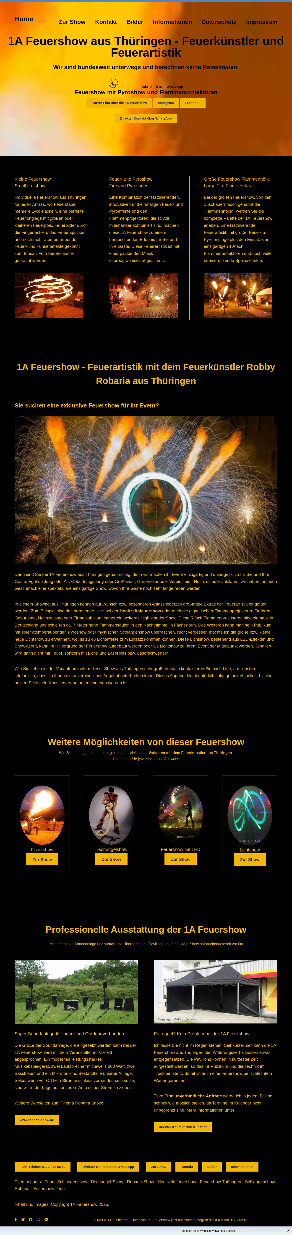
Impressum (261, 22)
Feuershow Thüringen (220, 1181)
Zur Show (72, 22)
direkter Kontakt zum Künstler (183, 1127)
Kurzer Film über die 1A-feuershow (119, 103)
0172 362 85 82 (129, 87)
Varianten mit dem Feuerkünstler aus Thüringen (190, 753)
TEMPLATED (103, 1220)
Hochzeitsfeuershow (140, 610)
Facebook (192, 103)
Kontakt (106, 22)
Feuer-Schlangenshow (66, 1181)
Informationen (172, 22)
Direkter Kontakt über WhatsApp (146, 118)
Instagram (166, 103)
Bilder (135, 22)
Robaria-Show (140, 1181)
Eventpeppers (28, 1181)
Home (24, 19)
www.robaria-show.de (37, 1120)
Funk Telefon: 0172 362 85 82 (42, 1167)
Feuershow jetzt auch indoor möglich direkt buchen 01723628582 (202, 1220)
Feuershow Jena (49, 1188)
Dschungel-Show (107, 1181)
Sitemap (122, 1220)
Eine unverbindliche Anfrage (193, 1096)
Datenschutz (219, 22)
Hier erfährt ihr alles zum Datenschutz (260, 1230)
